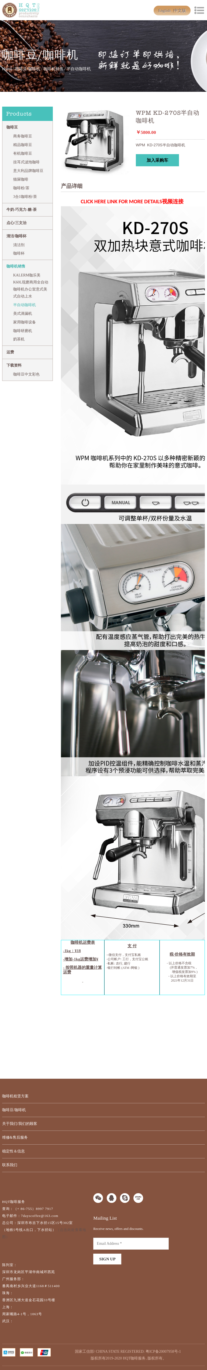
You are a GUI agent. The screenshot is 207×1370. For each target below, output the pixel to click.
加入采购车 (157, 160)
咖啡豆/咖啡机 (27, 69)
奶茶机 (19, 339)
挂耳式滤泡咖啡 (26, 162)
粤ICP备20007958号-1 (163, 1351)
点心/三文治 (16, 223)
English (164, 10)
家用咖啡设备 (24, 322)
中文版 (180, 10)
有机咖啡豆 (22, 153)
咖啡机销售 (53, 69)
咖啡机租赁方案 (15, 1096)
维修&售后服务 (15, 1137)
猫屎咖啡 (20, 179)
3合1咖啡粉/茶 (25, 197)
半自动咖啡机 (24, 305)
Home (7, 69)
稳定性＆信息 (13, 1151)
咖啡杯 (19, 253)
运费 (10, 352)
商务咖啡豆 (22, 136)
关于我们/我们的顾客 (19, 1124)
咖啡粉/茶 (21, 188)
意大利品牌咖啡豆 (28, 171)
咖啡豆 (12, 127)
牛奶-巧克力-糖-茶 (21, 210)
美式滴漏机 (22, 314)
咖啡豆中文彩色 (26, 374)
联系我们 (9, 1165)
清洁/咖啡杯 (16, 236)
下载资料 (14, 365)
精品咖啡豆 (22, 145)
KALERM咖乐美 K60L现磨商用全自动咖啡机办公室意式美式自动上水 (31, 285)
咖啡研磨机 (22, 331)
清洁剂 (19, 245)
